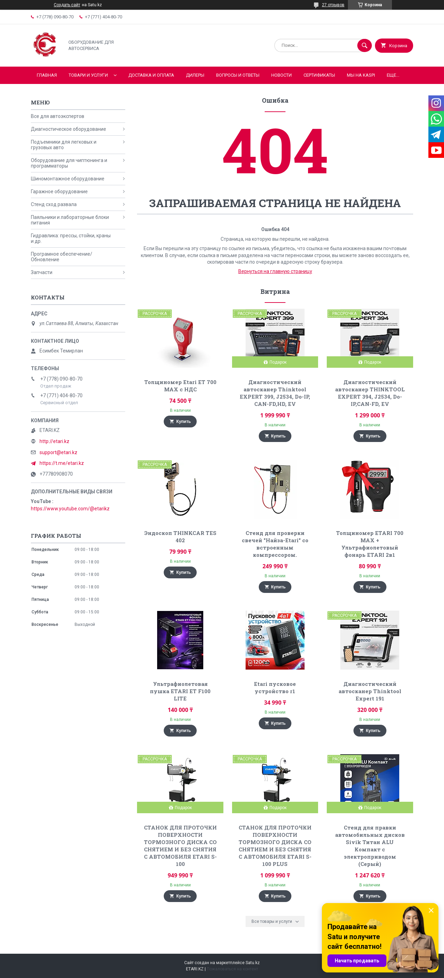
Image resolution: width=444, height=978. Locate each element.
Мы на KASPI (361, 75)
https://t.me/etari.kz (62, 463)
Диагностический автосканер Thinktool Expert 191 (370, 691)
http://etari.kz (54, 441)
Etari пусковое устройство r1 (275, 687)
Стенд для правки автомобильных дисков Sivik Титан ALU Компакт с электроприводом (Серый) (370, 845)
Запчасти (41, 272)
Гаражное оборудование (59, 191)
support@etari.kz (58, 452)
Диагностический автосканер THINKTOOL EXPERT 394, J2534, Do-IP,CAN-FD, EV (370, 393)
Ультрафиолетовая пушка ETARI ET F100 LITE (180, 691)
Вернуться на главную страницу (275, 271)
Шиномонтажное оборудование (67, 178)
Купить (183, 421)
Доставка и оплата (151, 75)
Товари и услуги (88, 75)
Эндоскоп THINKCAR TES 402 (180, 536)
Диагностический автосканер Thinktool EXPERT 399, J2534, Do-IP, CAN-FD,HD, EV (275, 393)
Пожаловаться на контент (232, 969)
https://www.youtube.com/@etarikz (70, 508)
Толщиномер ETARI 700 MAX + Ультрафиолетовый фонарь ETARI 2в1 (369, 543)
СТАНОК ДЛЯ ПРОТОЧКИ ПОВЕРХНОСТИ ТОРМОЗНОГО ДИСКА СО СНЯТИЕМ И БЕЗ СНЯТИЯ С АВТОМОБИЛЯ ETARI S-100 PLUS (275, 845)
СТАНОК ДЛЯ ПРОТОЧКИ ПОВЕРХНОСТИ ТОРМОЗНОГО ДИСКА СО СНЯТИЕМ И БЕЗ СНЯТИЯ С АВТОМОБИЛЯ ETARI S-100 (180, 845)
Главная (47, 75)
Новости (281, 75)
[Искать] (364, 45)
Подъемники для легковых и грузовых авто (63, 144)
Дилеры (195, 75)
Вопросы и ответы (237, 75)
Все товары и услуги (271, 921)
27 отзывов (333, 4)
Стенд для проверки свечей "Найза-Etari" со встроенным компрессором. (275, 543)
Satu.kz (253, 962)
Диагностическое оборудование (68, 129)
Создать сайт (67, 4)
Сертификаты (319, 75)
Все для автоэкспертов (57, 116)
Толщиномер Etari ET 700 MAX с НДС (180, 386)
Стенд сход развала (54, 204)
